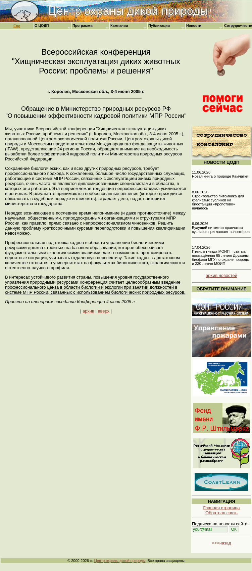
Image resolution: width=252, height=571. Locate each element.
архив (88, 311)
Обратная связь (221, 512)
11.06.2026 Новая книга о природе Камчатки (220, 174)
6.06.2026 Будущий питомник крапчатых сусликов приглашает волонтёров (221, 228)
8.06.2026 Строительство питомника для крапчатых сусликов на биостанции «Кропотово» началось (218, 200)
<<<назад (221, 542)
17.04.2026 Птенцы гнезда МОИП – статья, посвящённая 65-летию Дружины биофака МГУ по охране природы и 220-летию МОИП (221, 255)
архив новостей (221, 275)
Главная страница (221, 507)
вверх (103, 311)
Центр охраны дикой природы (120, 561)
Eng (16, 26)
